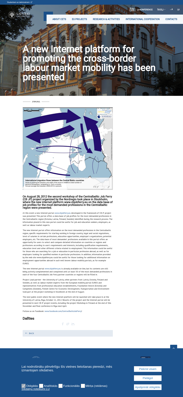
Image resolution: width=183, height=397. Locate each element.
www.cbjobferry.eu (63, 213)
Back (29, 333)
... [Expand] (59, 41)
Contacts (171, 19)
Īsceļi (161, 9)
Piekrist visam (147, 369)
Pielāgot (148, 378)
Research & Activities (106, 19)
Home (35, 41)
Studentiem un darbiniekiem (19, 2)
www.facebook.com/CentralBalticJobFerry (63, 311)
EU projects (79, 19)
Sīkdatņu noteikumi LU (35, 389)
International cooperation (143, 19)
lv (178, 9)
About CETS (59, 19)
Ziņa (67, 41)
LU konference (141, 9)
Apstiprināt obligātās (147, 387)
